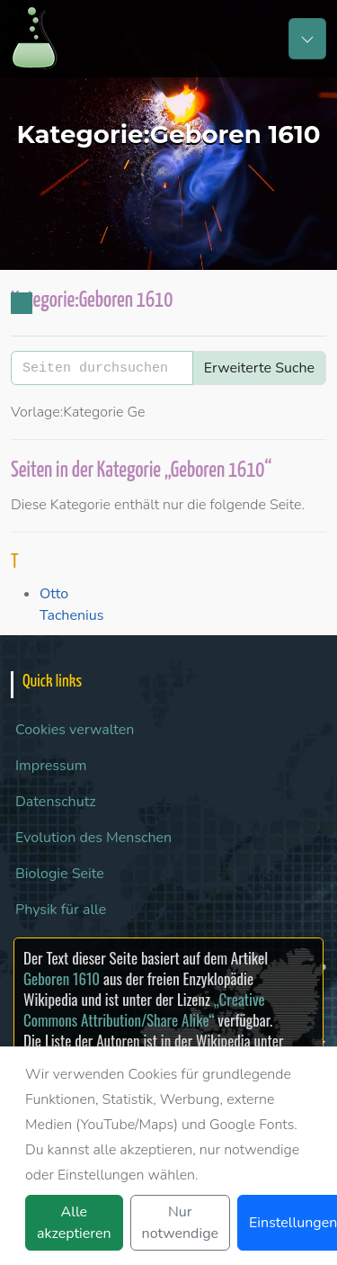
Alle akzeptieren (74, 1222)
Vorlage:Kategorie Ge (78, 412)
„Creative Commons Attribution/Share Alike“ (144, 1009)
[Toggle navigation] (307, 38)
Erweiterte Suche (259, 368)
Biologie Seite (59, 874)
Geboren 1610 (61, 978)
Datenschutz (55, 802)
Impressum (50, 766)
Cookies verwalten (74, 730)
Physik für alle (60, 910)
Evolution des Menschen (93, 838)
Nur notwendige (180, 1222)
